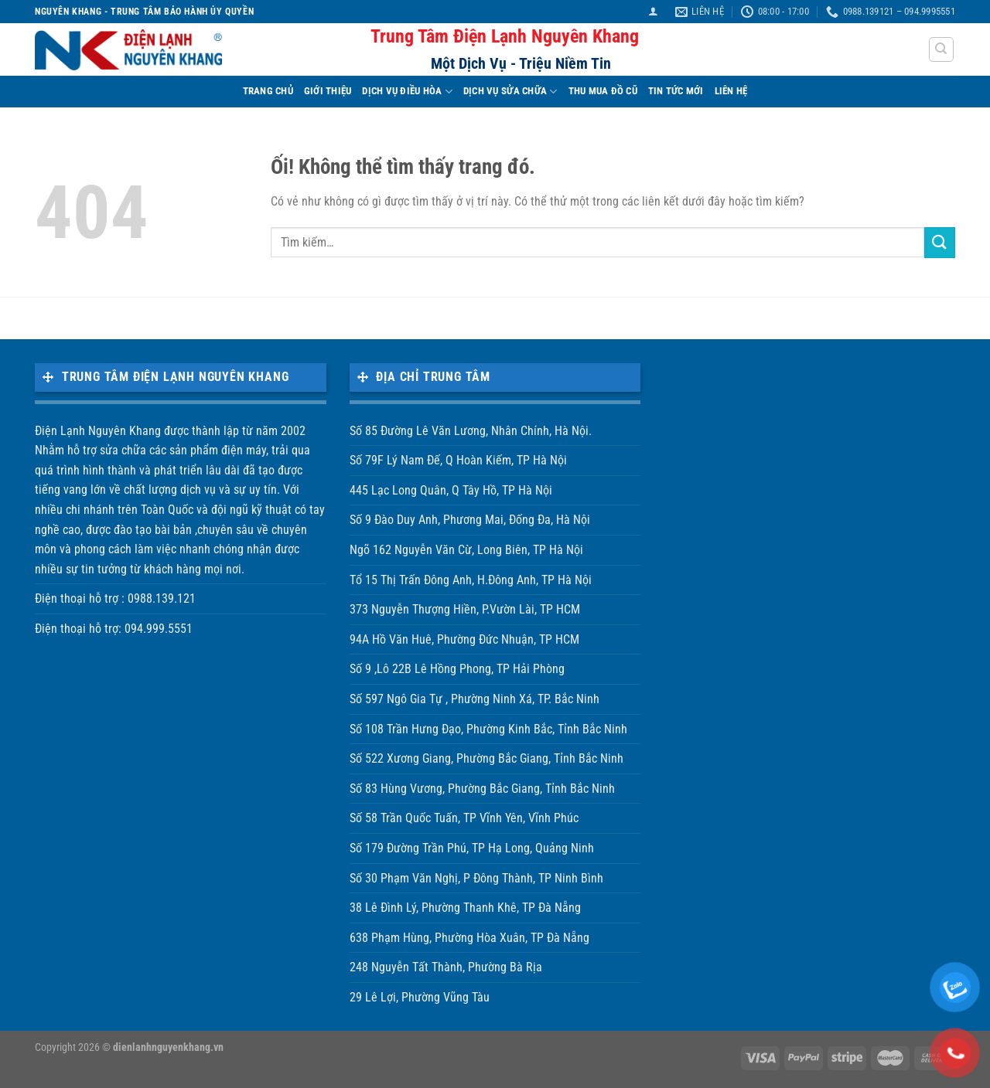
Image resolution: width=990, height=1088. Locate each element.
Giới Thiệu (328, 91)
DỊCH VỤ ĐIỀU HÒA (407, 91)
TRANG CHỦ (268, 91)
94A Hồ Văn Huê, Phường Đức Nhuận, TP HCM (464, 639)
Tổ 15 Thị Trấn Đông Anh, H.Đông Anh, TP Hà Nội (471, 580)
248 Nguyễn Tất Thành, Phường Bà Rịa (446, 967)
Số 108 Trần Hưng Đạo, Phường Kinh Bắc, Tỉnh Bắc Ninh (488, 729)
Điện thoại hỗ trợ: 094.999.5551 (114, 628)
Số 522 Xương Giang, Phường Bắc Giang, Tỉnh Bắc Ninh (486, 758)
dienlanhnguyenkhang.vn (168, 1047)
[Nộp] (939, 242)
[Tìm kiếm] (941, 49)
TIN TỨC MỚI (676, 91)
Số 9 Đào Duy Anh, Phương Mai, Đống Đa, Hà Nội (470, 519)
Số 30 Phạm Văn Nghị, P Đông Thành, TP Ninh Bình (476, 878)
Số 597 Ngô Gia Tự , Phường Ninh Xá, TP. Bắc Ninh (474, 699)
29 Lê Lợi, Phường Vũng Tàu (420, 997)
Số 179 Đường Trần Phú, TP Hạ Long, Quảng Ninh (472, 848)
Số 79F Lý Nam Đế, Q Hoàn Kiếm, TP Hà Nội (458, 460)
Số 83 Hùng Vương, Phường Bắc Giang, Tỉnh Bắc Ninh (482, 788)
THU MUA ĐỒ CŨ (602, 91)
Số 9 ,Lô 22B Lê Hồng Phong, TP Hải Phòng (457, 668)
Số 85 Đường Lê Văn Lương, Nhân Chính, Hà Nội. (471, 430)
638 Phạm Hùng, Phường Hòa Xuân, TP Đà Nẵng (469, 937)
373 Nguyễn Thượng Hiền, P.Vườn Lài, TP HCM (465, 609)
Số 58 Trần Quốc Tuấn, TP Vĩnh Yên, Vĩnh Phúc (464, 818)
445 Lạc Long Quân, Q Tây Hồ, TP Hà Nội (451, 490)
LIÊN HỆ (731, 91)
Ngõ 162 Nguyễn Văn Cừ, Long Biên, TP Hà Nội (466, 549)
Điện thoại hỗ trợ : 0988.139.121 (115, 598)
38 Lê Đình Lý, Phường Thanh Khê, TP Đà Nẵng (465, 907)
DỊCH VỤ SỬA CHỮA (510, 91)
